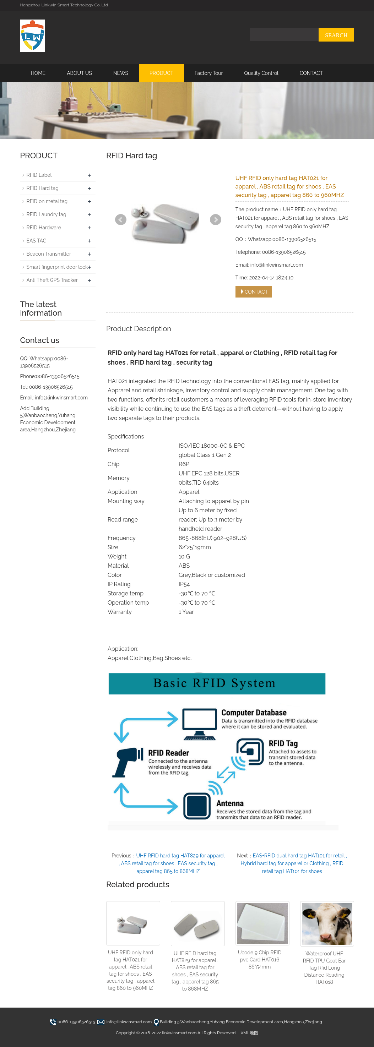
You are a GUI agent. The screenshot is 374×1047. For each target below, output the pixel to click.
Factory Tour (209, 73)
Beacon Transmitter (49, 254)
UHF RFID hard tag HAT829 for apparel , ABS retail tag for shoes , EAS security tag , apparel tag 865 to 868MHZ (171, 863)
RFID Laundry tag (46, 214)
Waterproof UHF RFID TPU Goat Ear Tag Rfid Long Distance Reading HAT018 (324, 968)
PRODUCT (161, 73)
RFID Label (39, 175)
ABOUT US (79, 73)
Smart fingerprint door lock (57, 267)
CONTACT (311, 73)
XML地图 (249, 1032)
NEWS (120, 73)
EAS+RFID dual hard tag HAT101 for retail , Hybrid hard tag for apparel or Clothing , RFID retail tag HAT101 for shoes (293, 863)
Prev (120, 219)
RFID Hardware (44, 227)
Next (215, 219)
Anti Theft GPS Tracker (52, 280)
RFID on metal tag (47, 201)
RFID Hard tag (43, 188)
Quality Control (261, 73)
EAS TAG (37, 241)
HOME (38, 73)
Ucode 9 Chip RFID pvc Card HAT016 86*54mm (260, 960)
